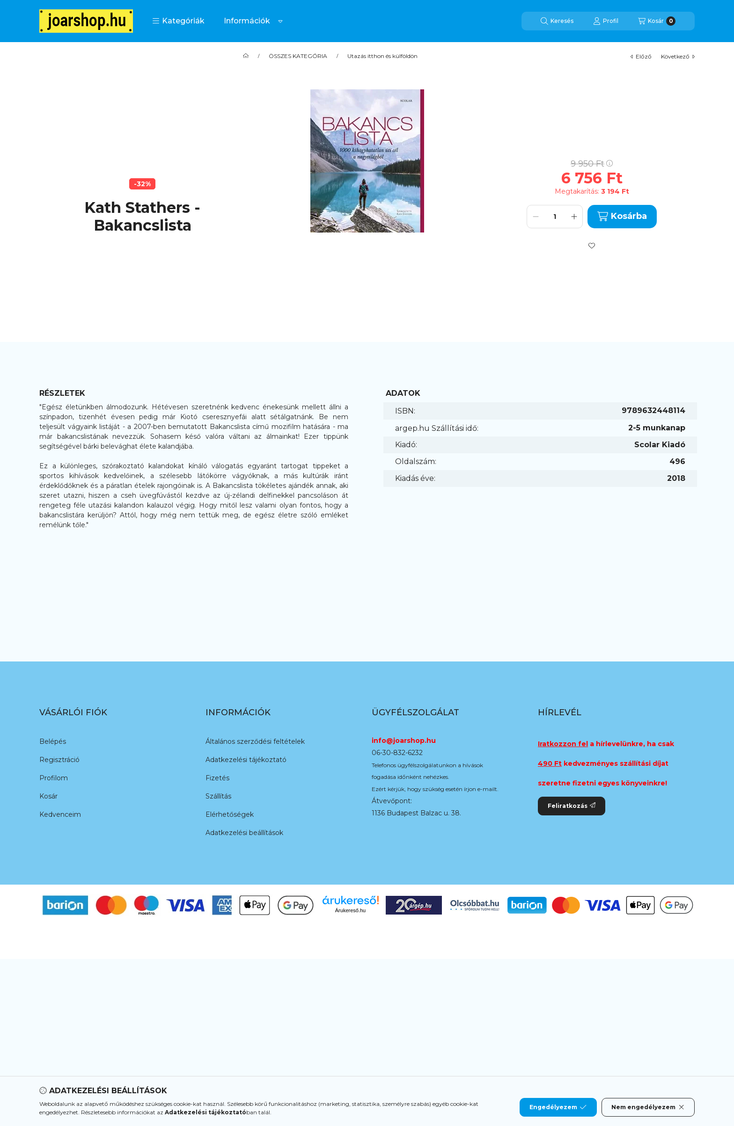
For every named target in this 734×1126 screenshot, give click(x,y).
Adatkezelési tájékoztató (246, 760)
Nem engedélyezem (648, 1107)
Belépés (52, 741)
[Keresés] (557, 21)
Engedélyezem (558, 1107)
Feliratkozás (571, 805)
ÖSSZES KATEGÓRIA (298, 56)
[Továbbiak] (280, 21)
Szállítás (218, 796)
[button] (178, 21)
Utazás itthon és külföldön (382, 56)
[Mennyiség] (554, 216)
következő (678, 56)
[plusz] (574, 216)
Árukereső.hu (350, 910)
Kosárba (621, 216)
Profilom (53, 778)
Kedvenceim (60, 814)
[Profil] (606, 21)
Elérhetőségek (230, 814)
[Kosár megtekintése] (657, 21)
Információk (247, 20)
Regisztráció (59, 760)
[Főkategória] (246, 56)
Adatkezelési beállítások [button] (244, 832)
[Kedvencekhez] (592, 246)
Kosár (48, 796)
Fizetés (217, 778)
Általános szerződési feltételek (255, 741)
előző (641, 56)
